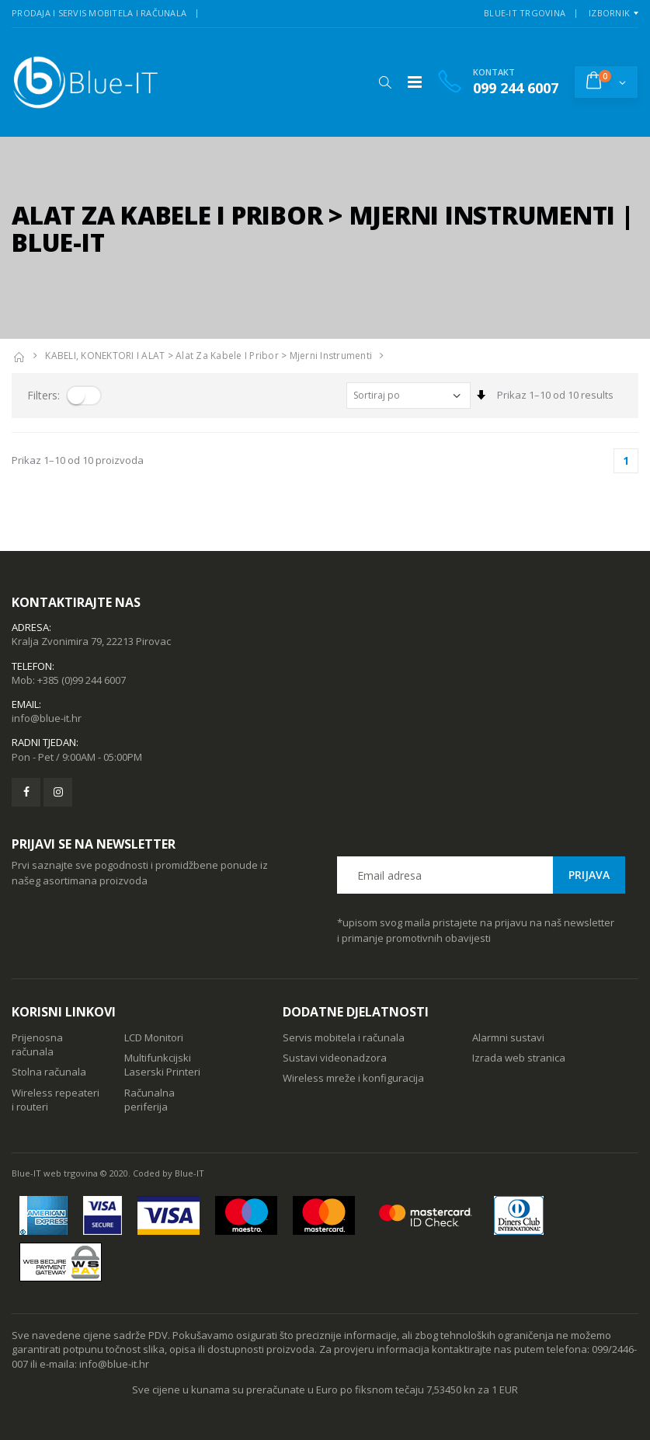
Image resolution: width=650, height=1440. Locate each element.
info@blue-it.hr (47, 718)
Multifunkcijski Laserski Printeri (162, 1065)
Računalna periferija (149, 1100)
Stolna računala (49, 1072)
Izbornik (609, 13)
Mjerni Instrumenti (331, 355)
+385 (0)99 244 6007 (81, 680)
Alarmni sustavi (508, 1037)
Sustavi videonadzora (335, 1058)
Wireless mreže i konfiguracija (353, 1078)
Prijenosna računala (37, 1044)
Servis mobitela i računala (344, 1037)
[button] (385, 82)
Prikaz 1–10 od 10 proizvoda (78, 460)
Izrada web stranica (518, 1058)
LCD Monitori (153, 1037)
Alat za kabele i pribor (227, 355)
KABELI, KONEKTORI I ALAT (105, 355)
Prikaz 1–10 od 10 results (555, 395)
